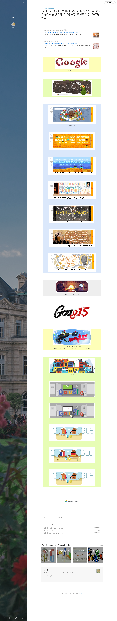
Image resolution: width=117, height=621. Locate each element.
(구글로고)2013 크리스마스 (49, 556)
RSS (16, 617)
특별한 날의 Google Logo (48, 8)
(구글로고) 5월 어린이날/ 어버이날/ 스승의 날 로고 (53, 554)
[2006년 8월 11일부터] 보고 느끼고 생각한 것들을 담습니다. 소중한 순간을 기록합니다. (63, 597)
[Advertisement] (72, 41)
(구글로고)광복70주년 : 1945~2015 (51, 552)
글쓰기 (4, 617)
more (101, 571)
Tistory (80, 619)
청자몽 (13, 17)
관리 (22, 617)
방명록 (10, 617)
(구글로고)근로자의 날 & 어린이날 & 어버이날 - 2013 (54, 559)
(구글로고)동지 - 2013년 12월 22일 (51, 557)
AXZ (72, 619)
